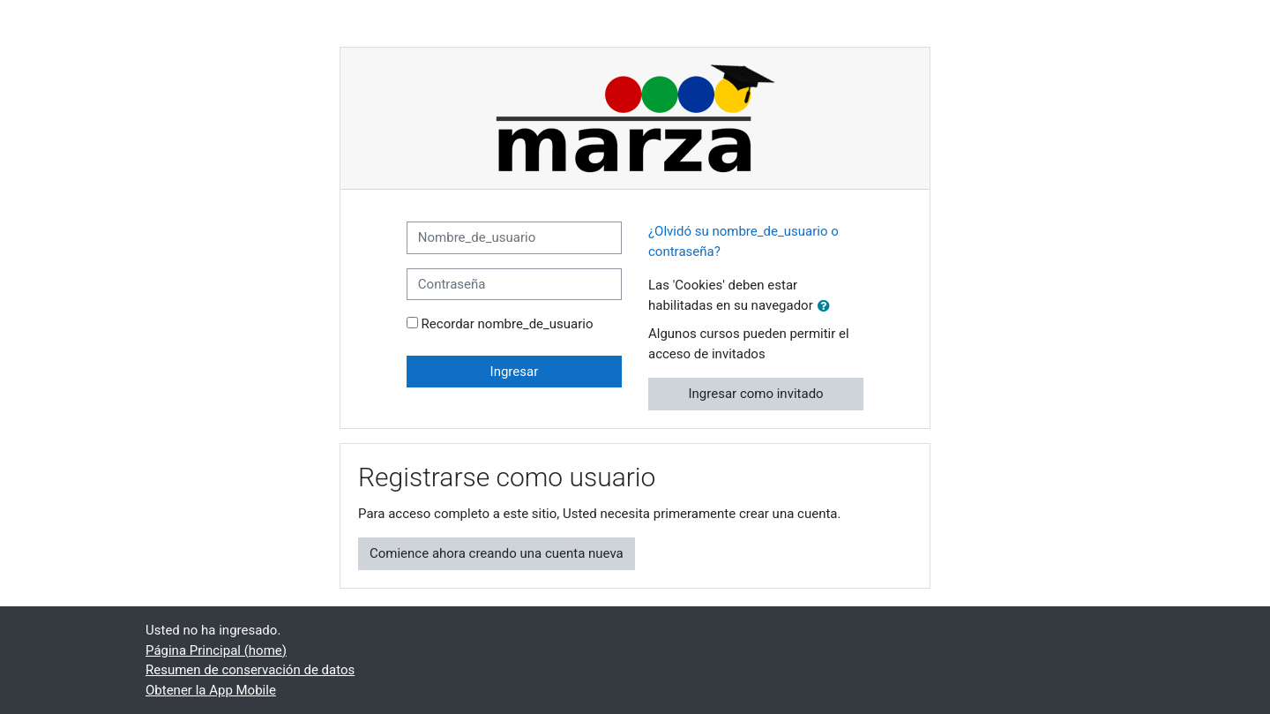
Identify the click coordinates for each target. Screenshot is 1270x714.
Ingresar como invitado (756, 394)
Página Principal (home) (216, 650)
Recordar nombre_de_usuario (508, 324)
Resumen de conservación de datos (250, 670)
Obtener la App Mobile (211, 690)
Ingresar (514, 372)
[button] (827, 307)
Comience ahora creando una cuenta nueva (497, 553)
